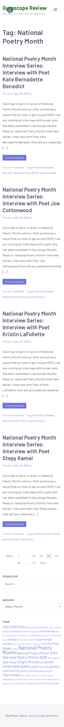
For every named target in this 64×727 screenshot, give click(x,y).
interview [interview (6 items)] (16, 644)
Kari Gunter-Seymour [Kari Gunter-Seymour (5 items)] (31, 644)
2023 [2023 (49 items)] (14, 626)
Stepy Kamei (27, 539)
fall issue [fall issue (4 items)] (19, 640)
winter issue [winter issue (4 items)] (46, 679)
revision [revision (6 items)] (36, 675)
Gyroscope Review (25, 7)
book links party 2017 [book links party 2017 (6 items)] (30, 631)
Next (43, 563)
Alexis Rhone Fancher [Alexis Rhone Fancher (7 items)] (37, 627)
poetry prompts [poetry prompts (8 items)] (45, 670)
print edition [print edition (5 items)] (25, 675)
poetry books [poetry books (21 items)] (40, 666)
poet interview (48, 172)
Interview (19, 167)
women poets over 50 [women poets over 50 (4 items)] (18, 683)
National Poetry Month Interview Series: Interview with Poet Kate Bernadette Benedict (29, 72)
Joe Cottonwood (44, 291)
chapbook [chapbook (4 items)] (23, 635)
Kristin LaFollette (44, 415)
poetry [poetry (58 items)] (26, 666)
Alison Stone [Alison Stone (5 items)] (55, 627)
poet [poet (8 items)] (42, 662)
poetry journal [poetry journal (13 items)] (28, 670)
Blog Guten (35, 715)
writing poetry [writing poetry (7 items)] (34, 683)
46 (19, 563)
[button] (55, 9)
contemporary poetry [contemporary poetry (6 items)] (39, 635)
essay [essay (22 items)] (12, 639)
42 (33, 556)
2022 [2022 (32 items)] (6, 627)
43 (41, 556)
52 (33, 563)
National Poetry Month (26, 172)
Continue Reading (14, 157)
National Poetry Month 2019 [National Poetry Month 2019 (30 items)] (37, 653)
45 (56, 556)
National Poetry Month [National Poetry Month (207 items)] (27, 650)
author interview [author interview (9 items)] (11, 631)
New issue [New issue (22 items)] (10, 662)
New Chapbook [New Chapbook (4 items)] (54, 658)
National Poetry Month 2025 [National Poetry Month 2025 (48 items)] (25, 657)
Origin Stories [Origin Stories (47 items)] (28, 662)
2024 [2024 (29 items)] (22, 627)
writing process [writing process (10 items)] (50, 683)
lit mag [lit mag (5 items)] (15, 649)
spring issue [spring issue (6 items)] (46, 675)
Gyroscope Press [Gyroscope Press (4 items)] (31, 640)
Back (9, 556)
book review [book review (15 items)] (48, 631)
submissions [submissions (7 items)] (9, 679)
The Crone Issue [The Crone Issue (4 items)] (34, 679)
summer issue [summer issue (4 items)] (21, 679)
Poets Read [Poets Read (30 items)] (11, 675)
